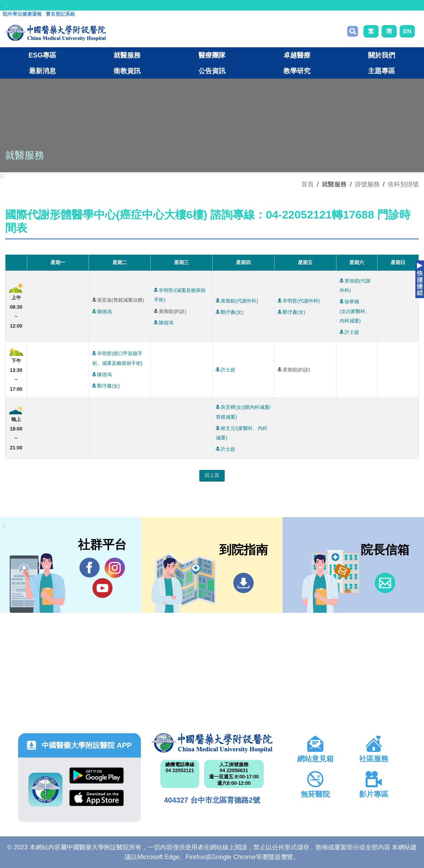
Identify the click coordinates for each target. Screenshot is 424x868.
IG (115, 568)
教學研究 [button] (296, 71)
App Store (96, 798)
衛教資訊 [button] (127, 71)
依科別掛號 (403, 184)
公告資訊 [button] (212, 71)
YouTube (102, 588)
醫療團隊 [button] (212, 55)
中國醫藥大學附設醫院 (212, 743)
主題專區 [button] (381, 71)
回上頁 (212, 475)
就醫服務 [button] (127, 55)
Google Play (96, 775)
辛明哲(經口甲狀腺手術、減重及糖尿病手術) (117, 357)
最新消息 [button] (42, 71)
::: (7, 5)
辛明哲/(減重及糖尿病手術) (180, 293)
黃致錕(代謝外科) (237, 300)
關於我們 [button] (381, 55)
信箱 (385, 583)
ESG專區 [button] (42, 55)
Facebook (90, 568)
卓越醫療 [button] (296, 55)
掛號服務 (367, 184)
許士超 (349, 332)
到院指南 (243, 583)
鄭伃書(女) (229, 312)
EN (407, 31)
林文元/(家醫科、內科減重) (241, 431)
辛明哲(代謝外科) (299, 300)
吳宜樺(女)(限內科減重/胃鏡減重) (243, 410)
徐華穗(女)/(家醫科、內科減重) (355, 310)
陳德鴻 (102, 311)
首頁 (307, 184)
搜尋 (352, 31)
